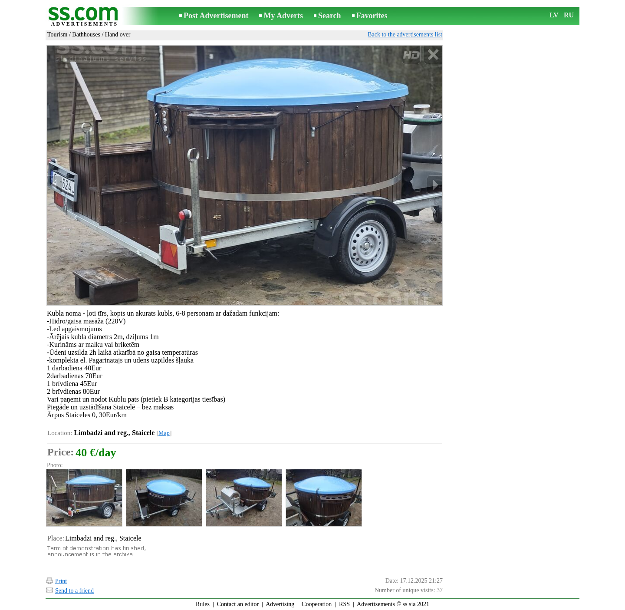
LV (554, 15)
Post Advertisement (216, 15)
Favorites (372, 15)
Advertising (280, 604)
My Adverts (283, 15)
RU (569, 15)
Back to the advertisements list (405, 34)
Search (329, 15)
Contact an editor (238, 604)
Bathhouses (86, 34)
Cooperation (317, 604)
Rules (203, 604)
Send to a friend (74, 590)
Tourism (57, 34)
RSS (344, 604)
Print (61, 581)
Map (164, 433)
